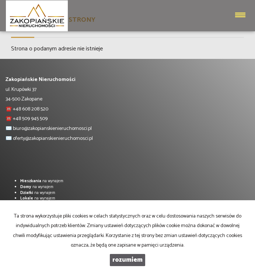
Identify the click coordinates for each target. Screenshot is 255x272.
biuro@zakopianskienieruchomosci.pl (52, 128)
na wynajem (41, 181)
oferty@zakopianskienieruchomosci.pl (53, 138)
